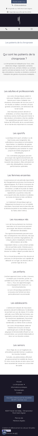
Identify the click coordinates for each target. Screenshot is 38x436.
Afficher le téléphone (20, 5)
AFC (16, 433)
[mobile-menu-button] (31, 29)
